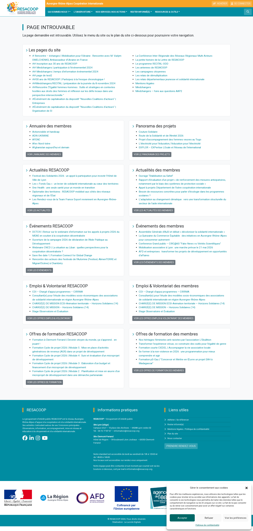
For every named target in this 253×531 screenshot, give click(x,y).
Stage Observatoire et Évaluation (50, 316)
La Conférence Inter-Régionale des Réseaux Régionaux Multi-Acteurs (174, 55)
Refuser (209, 517)
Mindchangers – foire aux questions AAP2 (159, 90)
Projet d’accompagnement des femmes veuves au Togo (170, 138)
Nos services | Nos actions (110, 11)
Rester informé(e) (140, 11)
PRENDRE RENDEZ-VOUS (181, 450)
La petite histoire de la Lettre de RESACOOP (160, 59)
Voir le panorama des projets (152, 153)
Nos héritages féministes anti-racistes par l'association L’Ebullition (176, 345)
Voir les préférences (235, 517)
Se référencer (183, 424)
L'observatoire (82, 11)
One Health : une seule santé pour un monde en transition (64, 190)
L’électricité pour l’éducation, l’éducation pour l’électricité (170, 142)
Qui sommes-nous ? (58, 11)
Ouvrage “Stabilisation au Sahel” (157, 174)
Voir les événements (39, 272)
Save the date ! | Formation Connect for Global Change (62, 257)
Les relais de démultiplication (152, 75)
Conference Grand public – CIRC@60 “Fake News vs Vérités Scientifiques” (181, 249)
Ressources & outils (166, 11)
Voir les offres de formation (44, 387)
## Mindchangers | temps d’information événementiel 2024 (66, 71)
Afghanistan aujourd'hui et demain (51, 146)
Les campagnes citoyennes (151, 71)
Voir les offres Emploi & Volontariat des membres (163, 323)
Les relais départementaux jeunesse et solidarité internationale (171, 79)
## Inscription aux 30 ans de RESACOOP (55, 63)
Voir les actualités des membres (153, 208)
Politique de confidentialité (207, 525)
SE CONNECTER (240, 3)
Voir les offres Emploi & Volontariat (49, 323)
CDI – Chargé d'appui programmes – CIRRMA (57, 293)
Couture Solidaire (148, 130)
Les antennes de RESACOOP (151, 67)
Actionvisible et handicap (46, 130)
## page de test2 (42, 75)
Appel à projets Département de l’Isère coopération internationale (175, 186)
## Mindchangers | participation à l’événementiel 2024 (63, 67)
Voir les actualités (39, 212)
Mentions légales (145, 82)
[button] (246, 487)
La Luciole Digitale (132, 527)
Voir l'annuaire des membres (44, 153)
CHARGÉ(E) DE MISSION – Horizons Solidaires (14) (61, 312)
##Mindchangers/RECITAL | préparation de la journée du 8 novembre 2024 (74, 82)
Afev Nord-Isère (41, 142)
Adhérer (171, 424)
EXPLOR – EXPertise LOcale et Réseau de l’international (170, 146)
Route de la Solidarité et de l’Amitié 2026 (162, 134)
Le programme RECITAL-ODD (152, 63)
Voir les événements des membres (154, 268)
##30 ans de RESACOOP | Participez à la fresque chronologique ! (69, 79)
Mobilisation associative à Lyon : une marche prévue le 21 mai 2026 (177, 253)
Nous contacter (174, 443)
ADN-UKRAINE (40, 134)
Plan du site (172, 438)
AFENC (36, 138)
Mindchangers (143, 86)
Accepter (182, 517)
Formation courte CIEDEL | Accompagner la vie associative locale (175, 356)
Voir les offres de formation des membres (159, 379)
